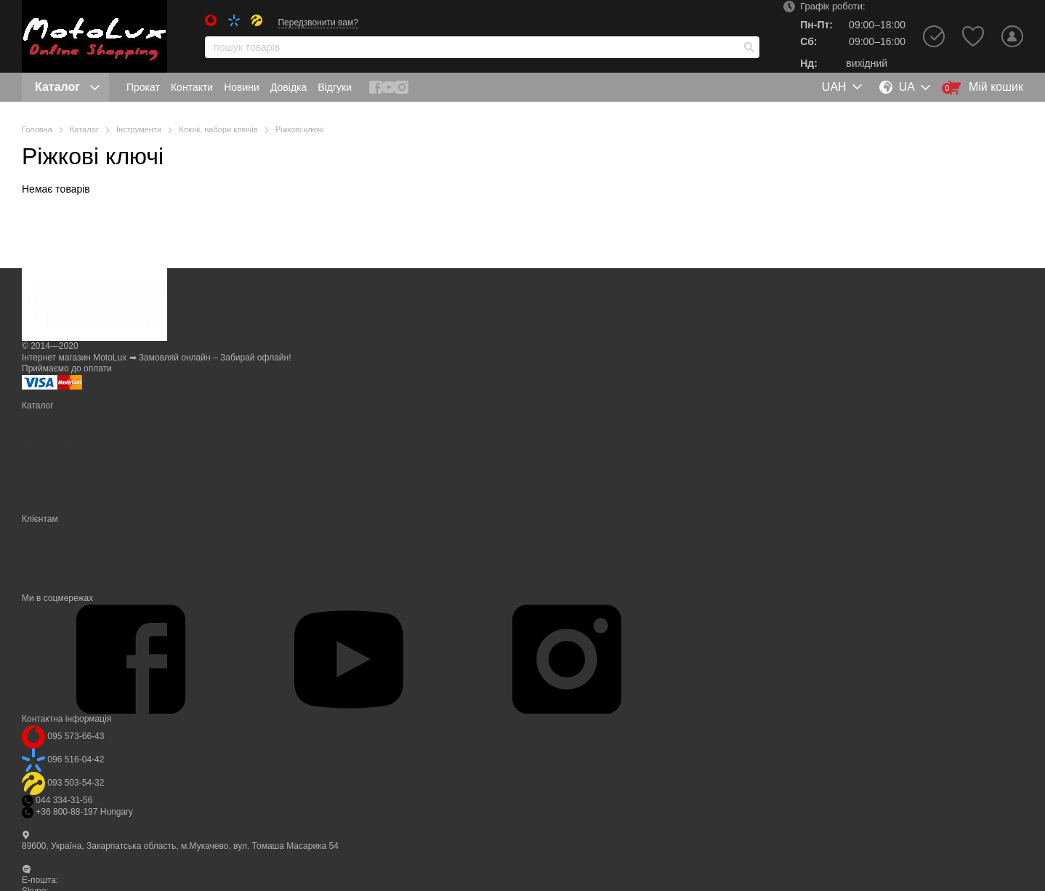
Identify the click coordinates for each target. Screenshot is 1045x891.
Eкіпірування (47, 508)
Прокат (143, 87)
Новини (241, 87)
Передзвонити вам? (318, 22)
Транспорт (43, 496)
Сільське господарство (68, 440)
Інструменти (46, 429)
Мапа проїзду (49, 857)
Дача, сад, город (55, 417)
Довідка (288, 87)
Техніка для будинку (62, 474)
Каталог (67, 87)
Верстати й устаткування (72, 462)
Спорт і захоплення (61, 451)
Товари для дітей (56, 485)
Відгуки (335, 87)
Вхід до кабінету (54, 530)
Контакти (192, 87)
